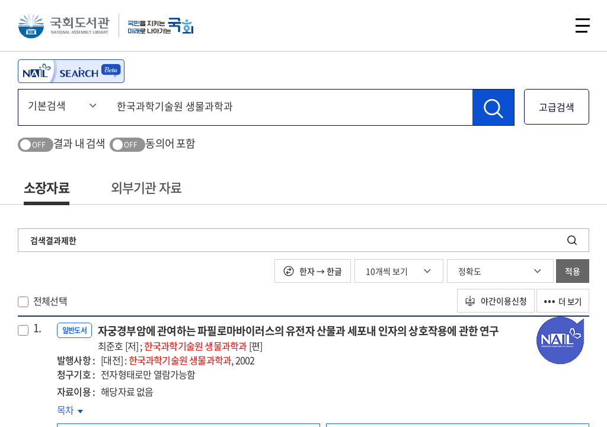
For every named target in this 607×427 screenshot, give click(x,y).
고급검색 (556, 107)
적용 (572, 271)
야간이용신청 (490, 301)
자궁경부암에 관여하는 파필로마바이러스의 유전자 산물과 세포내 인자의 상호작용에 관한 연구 (298, 338)
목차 (70, 410)
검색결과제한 (53, 240)
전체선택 (50, 300)
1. (37, 328)
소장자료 (46, 187)
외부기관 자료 (146, 187)
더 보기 (560, 301)
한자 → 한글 (312, 271)
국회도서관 (65, 27)
